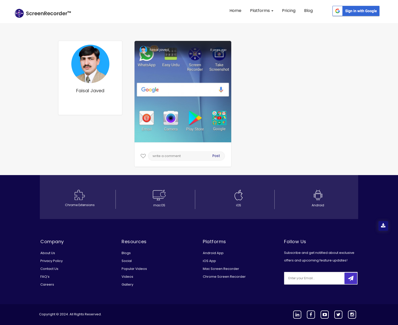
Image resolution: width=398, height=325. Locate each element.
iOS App (209, 260)
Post (216, 155)
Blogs (126, 253)
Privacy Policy (51, 260)
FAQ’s (44, 276)
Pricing (288, 10)
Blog (308, 10)
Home (235, 10)
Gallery (127, 284)
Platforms (261, 10)
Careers (47, 284)
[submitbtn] (350, 278)
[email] (318, 278)
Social (127, 260)
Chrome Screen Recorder (224, 276)
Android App (213, 253)
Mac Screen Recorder (221, 268)
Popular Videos (134, 268)
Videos (127, 276)
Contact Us (49, 268)
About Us (47, 253)
